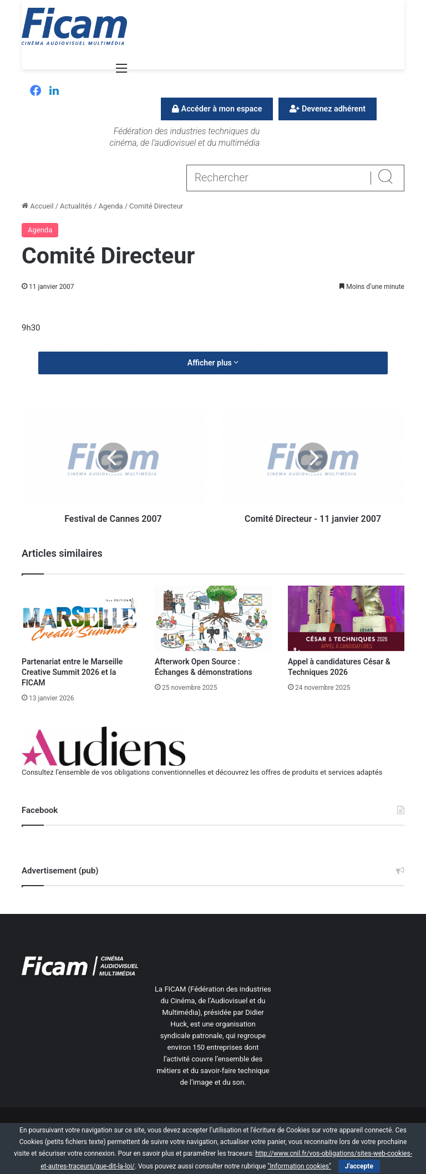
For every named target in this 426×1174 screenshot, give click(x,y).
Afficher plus (213, 362)
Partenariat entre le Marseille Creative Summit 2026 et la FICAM (72, 672)
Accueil (38, 206)
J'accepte (359, 1166)
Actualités (76, 206)
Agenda (110, 206)
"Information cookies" (299, 1166)
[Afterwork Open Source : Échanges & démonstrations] (213, 618)
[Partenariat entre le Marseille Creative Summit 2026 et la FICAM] (80, 618)
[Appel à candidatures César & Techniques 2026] (346, 618)
